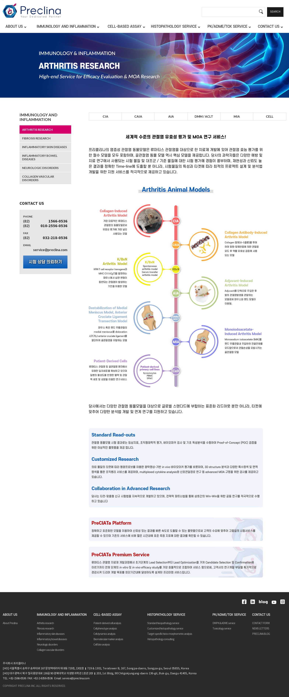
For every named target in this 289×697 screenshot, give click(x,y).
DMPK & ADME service (224, 623)
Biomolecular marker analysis (108, 639)
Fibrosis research (36, 138)
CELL (269, 116)
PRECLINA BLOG (261, 634)
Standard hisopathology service (163, 623)
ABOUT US (10, 614)
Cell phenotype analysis (105, 628)
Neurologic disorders (40, 167)
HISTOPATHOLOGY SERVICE (166, 614)
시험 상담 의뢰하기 (45, 262)
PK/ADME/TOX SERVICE (229, 614)
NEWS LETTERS (260, 628)
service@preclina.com (50, 250)
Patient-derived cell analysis (107, 623)
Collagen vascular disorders (38, 178)
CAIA (138, 116)
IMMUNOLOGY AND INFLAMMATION (38, 117)
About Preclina (10, 623)
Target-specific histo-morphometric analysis (169, 634)
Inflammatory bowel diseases (40, 157)
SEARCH (275, 11)
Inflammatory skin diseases (44, 147)
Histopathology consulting (160, 639)
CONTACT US (261, 614)
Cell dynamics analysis (104, 634)
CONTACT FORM (260, 623)
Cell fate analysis (101, 644)
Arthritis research (37, 129)
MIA (237, 116)
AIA (171, 116)
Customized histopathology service (165, 628)
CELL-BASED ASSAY (107, 614)
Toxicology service (222, 628)
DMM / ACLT (204, 116)
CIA (105, 116)
